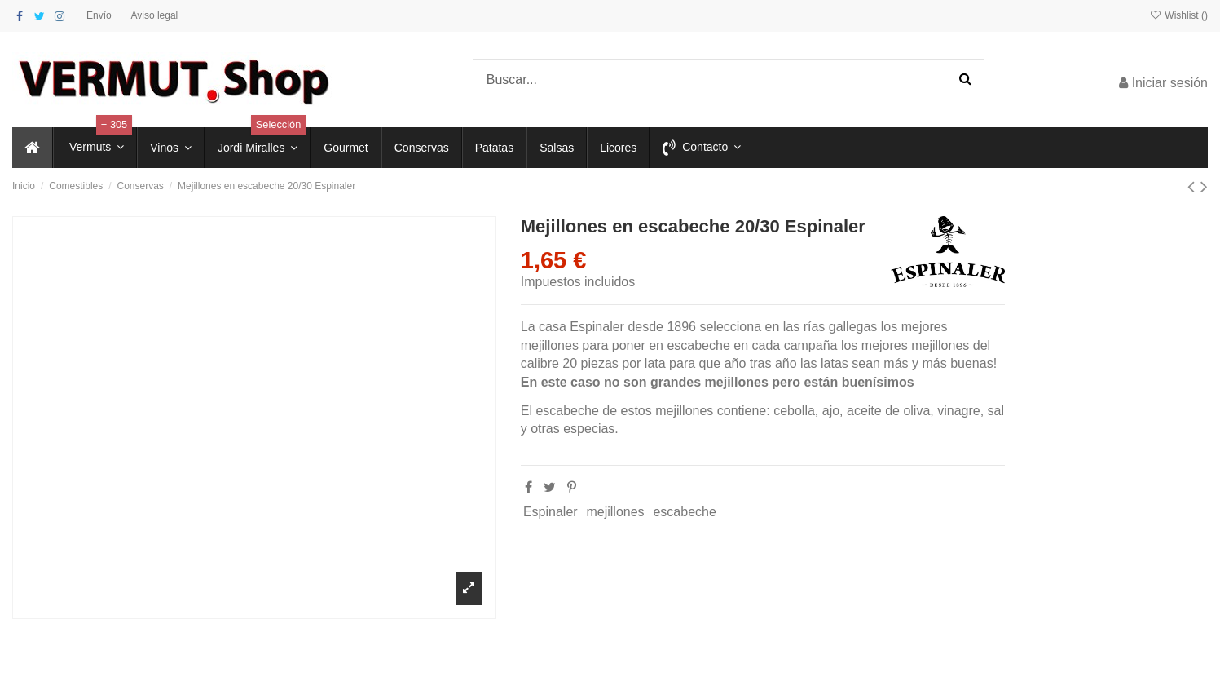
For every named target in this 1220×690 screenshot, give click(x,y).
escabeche (684, 512)
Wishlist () (1179, 15)
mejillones (615, 512)
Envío (100, 15)
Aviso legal (154, 15)
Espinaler (550, 512)
